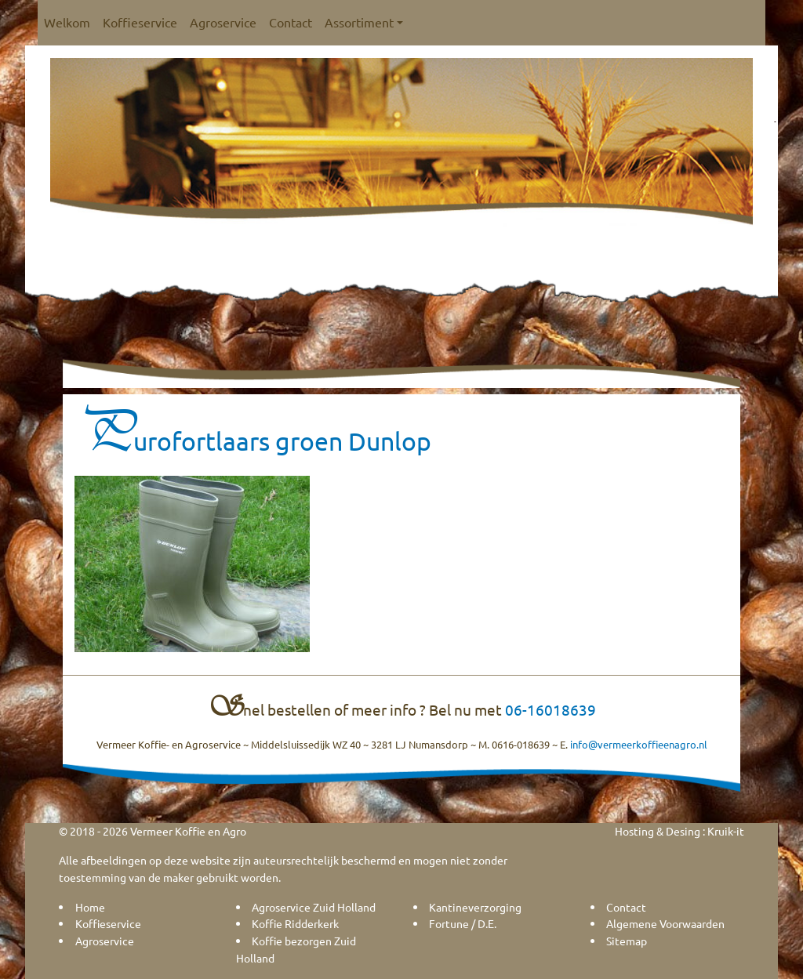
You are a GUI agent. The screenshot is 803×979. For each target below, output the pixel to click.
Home (90, 907)
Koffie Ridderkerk (295, 923)
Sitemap (626, 941)
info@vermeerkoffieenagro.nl (638, 744)
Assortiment (364, 22)
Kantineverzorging (475, 907)
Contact (290, 22)
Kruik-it (725, 831)
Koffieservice (140, 22)
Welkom (67, 22)
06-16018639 (550, 709)
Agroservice (223, 22)
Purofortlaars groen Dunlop (252, 441)
